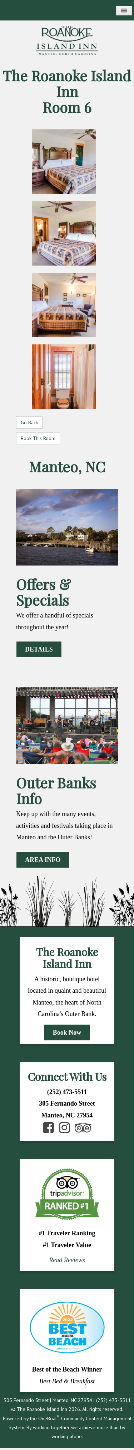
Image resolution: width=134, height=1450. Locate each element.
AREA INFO (43, 859)
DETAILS (39, 649)
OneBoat (49, 1418)
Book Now (67, 1032)
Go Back (29, 422)
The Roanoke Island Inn (67, 83)
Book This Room (38, 438)
